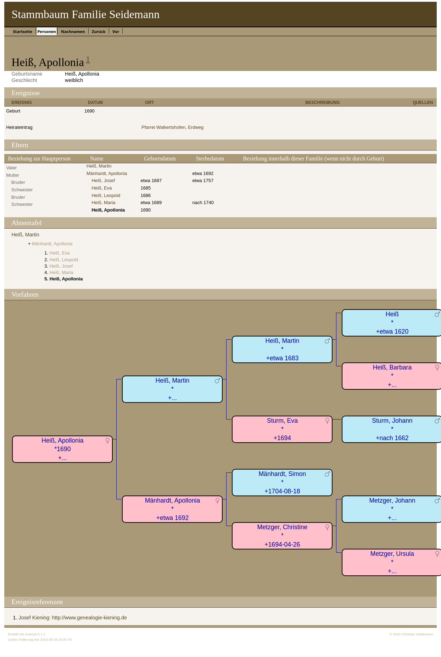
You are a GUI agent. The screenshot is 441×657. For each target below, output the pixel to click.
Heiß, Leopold (105, 195)
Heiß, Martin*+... (173, 389)
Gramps (31, 634)
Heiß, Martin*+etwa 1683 (283, 349)
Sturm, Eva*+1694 (282, 429)
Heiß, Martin (99, 166)
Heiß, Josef (103, 180)
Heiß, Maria (103, 202)
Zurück (99, 31)
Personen (46, 31)
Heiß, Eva (101, 188)
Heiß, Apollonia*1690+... (62, 449)
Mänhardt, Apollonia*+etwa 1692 (172, 509)
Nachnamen (73, 31)
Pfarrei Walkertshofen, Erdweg (172, 127)
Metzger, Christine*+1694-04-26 (282, 536)
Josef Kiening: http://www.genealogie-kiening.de (72, 617)
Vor (115, 31)
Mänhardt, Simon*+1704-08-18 (282, 482)
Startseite (22, 31)
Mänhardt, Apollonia (106, 173)
